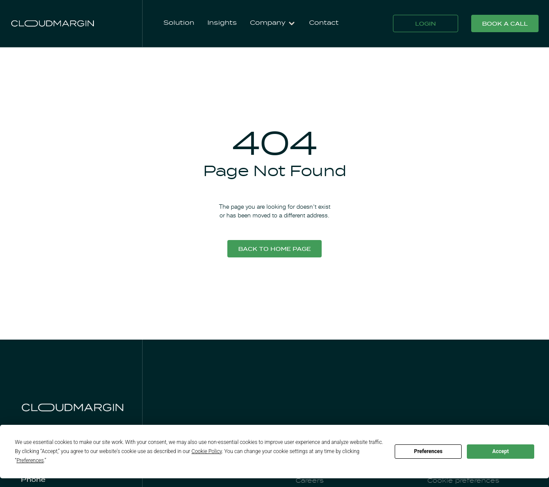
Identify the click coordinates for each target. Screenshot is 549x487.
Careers (310, 481)
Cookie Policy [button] (207, 451)
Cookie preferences (463, 481)
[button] (273, 23)
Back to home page (274, 249)
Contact (324, 23)
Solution (178, 23)
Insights (222, 23)
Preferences (428, 451)
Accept (500, 451)
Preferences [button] (30, 460)
